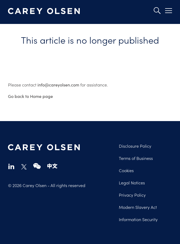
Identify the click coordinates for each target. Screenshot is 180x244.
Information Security (138, 219)
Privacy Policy (132, 195)
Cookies (126, 170)
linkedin (11, 166)
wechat (37, 166)
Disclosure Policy (135, 146)
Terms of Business (136, 158)
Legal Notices (132, 182)
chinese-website (52, 166)
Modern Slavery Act (138, 207)
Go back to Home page (30, 96)
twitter (24, 166)
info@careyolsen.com (58, 85)
